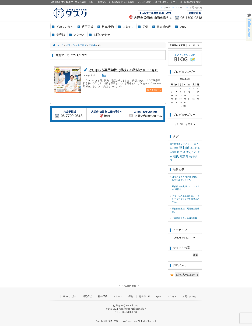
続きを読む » (154, 90)
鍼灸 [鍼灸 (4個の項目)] (176, 156)
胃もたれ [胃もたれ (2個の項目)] (191, 152)
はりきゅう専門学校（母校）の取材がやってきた (123, 70)
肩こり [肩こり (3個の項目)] (181, 152)
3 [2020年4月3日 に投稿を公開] (189, 89)
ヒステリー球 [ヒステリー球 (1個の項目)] (189, 144)
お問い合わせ (196, 7)
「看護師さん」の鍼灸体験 (184, 218)
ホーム (167, 7)
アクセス (180, 7)
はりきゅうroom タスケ (128, 321)
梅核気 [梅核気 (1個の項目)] (193, 148)
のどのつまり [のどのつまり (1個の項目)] (176, 144)
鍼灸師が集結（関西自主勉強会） (185, 210)
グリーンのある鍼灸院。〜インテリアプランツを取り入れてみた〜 (185, 199)
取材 (104, 75)
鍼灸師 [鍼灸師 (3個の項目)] (184, 156)
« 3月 (183, 106)
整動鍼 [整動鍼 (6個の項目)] (184, 148)
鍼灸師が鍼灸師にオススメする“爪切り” (185, 188)
